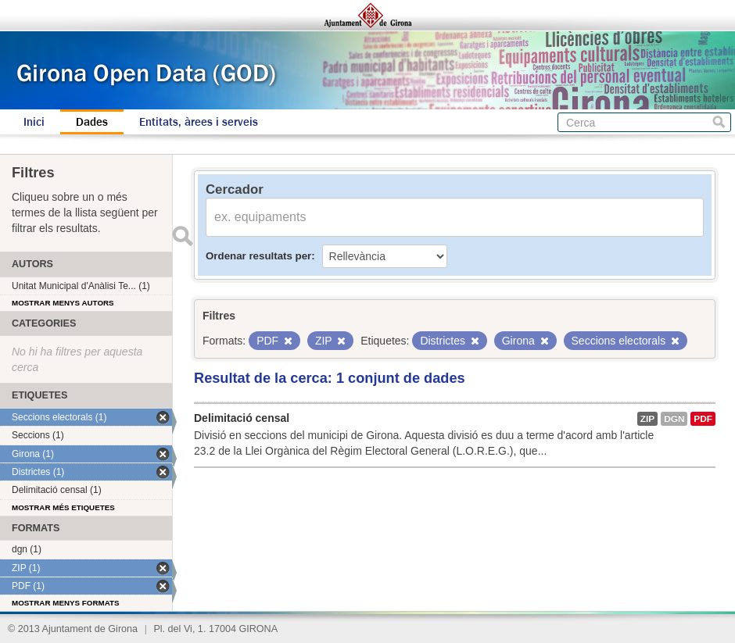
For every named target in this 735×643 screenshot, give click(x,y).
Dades (92, 122)
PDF (703, 418)
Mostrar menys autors (63, 302)
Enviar (182, 236)
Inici (34, 122)
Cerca (719, 122)
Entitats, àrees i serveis (198, 122)
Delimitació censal (241, 418)
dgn (674, 418)
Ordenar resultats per (258, 256)
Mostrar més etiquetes (63, 507)
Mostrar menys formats (66, 602)
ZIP (647, 418)
